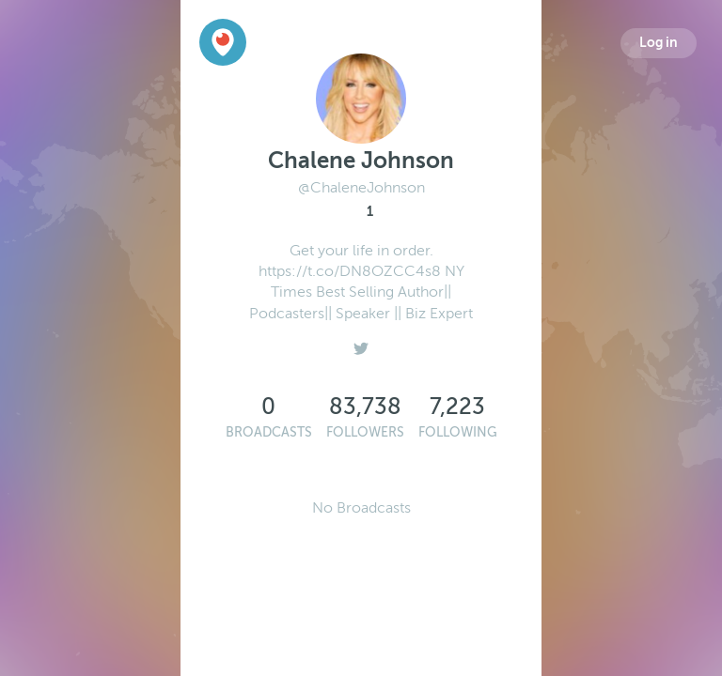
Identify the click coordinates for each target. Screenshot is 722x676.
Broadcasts (269, 432)
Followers (365, 432)
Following (457, 432)
